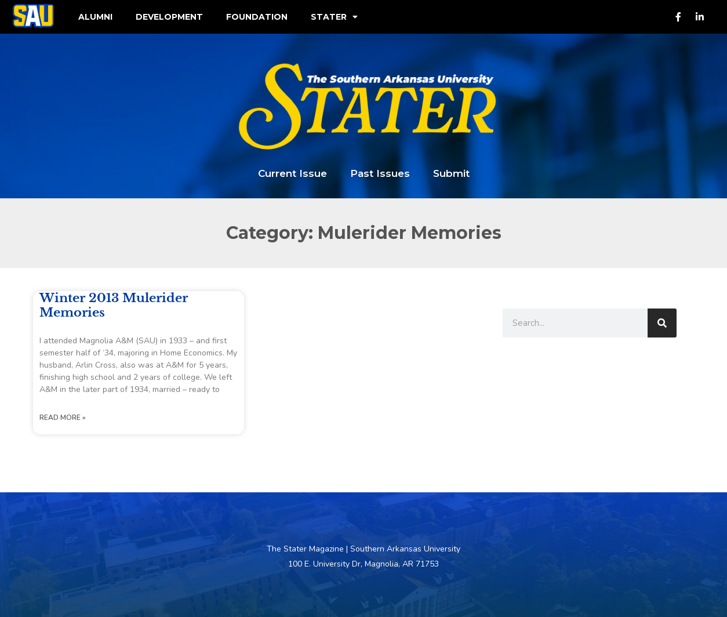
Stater (334, 17)
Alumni (95, 17)
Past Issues (380, 173)
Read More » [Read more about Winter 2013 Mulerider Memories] (62, 417)
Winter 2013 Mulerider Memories (113, 305)
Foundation (257, 17)
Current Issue (292, 173)
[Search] (662, 322)
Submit (451, 173)
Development (169, 17)
